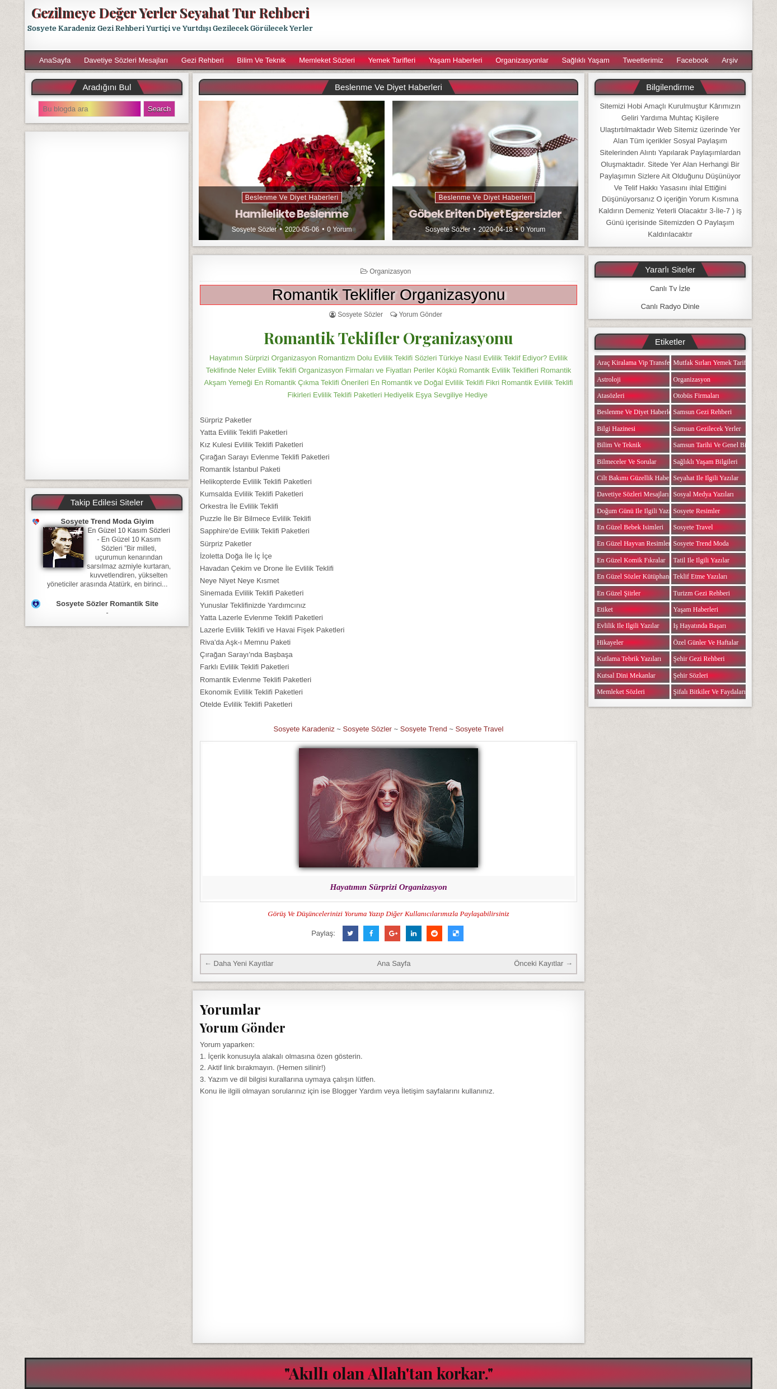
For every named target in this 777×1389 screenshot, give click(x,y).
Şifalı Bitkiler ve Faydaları (709, 692)
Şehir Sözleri (690, 675)
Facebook (692, 60)
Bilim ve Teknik (261, 60)
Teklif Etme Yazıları (700, 576)
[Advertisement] (538, 25)
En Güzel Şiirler (618, 593)
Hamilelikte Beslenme (291, 214)
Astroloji (609, 379)
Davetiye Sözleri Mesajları (126, 60)
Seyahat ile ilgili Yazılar (706, 478)
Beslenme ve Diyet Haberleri (292, 197)
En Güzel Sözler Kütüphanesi (636, 576)
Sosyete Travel (479, 729)
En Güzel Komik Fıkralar (631, 560)
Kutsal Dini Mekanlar (626, 675)
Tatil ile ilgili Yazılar (701, 560)
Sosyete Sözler (254, 229)
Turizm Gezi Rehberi (702, 593)
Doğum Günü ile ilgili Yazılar (637, 511)
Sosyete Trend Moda (701, 543)
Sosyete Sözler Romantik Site (107, 603)
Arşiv (730, 60)
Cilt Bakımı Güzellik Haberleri (638, 478)
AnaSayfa (55, 60)
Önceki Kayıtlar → (543, 963)
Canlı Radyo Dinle (670, 306)
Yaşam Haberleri (456, 60)
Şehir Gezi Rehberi (699, 659)
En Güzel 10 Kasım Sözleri (128, 530)
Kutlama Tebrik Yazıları (629, 659)
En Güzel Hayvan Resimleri (634, 543)
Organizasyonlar (522, 60)
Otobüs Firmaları (696, 396)
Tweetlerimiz (643, 60)
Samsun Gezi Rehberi (702, 412)
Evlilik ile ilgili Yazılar (628, 626)
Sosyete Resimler (696, 511)
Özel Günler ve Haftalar (706, 642)
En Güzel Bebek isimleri (630, 527)
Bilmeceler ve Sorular (626, 462)
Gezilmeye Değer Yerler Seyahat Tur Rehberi (170, 12)
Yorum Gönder (420, 314)
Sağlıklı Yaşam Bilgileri (705, 462)
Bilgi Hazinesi (616, 429)
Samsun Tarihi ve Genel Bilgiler (717, 445)
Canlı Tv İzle (670, 288)
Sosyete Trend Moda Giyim (107, 521)
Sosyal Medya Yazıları (703, 494)
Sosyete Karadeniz (304, 729)
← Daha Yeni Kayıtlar (239, 963)
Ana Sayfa (393, 963)
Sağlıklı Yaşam (585, 60)
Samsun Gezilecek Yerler (707, 429)
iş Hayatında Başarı (700, 626)
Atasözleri (610, 396)
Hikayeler (610, 642)
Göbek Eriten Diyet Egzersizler (485, 214)
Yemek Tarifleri (391, 60)
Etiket (605, 609)
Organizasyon (390, 271)
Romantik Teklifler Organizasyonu (388, 294)
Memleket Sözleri (327, 60)
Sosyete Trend (423, 729)
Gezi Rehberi (202, 60)
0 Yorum (339, 229)
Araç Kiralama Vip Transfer (634, 363)
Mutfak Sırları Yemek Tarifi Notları (721, 363)
